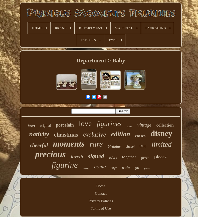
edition (120, 134)
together (129, 157)
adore (113, 157)
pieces (160, 156)
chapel (130, 146)
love (85, 123)
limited (161, 144)
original (45, 126)
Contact (101, 193)
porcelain (65, 125)
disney (161, 133)
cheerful (39, 145)
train (126, 167)
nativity (39, 134)
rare (96, 144)
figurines (109, 124)
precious (50, 154)
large (114, 168)
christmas (66, 135)
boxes (129, 126)
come (100, 166)
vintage (144, 125)
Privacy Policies (101, 201)
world (86, 168)
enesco (140, 136)
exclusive (94, 134)
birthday (114, 146)
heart (31, 126)
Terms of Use (101, 208)
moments (69, 143)
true (142, 145)
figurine (65, 165)
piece (147, 168)
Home (100, 186)
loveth (77, 156)
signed (96, 156)
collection (165, 125)
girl (137, 168)
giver (145, 157)
